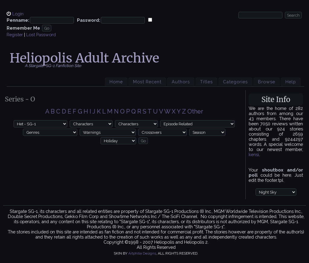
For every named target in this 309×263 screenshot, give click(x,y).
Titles (206, 81)
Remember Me (23, 27)
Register (15, 34)
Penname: (18, 20)
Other (195, 111)
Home (116, 81)
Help (290, 81)
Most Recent (147, 81)
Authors (181, 81)
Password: (88, 20)
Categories (235, 81)
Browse (266, 81)
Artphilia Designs (142, 253)
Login (18, 13)
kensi (254, 154)
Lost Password (41, 34)
